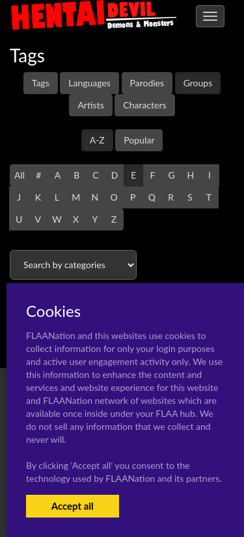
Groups (198, 82)
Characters (144, 104)
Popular (139, 139)
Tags (40, 82)
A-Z (97, 139)
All (19, 175)
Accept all (72, 506)
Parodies (147, 82)
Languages (89, 82)
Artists (90, 104)
